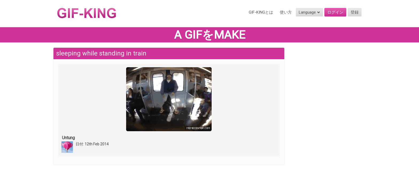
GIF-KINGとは (261, 12)
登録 (355, 12)
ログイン (335, 12)
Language (309, 12)
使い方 (286, 12)
